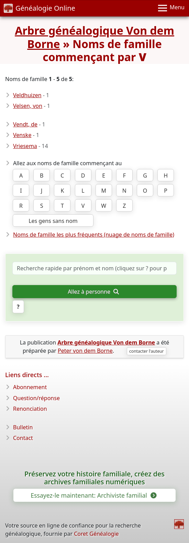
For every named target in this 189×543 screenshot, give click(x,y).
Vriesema (25, 146)
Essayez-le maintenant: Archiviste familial (93, 495)
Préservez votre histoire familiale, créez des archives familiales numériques (94, 478)
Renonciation (30, 408)
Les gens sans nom (53, 221)
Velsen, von (27, 106)
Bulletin (23, 427)
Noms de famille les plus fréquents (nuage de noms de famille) (93, 234)
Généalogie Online (39, 8)
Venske (22, 135)
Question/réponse (36, 398)
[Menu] (171, 8)
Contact (23, 438)
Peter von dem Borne (85, 350)
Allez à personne (93, 291)
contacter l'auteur (146, 351)
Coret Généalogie (96, 534)
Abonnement (30, 387)
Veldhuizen (27, 95)
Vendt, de (25, 124)
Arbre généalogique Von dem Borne (94, 37)
